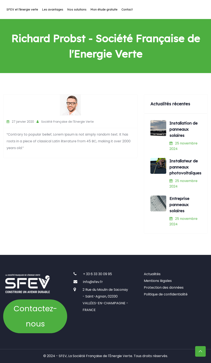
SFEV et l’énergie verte (22, 9)
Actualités (152, 274)
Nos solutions (76, 9)
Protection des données (164, 287)
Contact (127, 9)
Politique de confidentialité (166, 294)
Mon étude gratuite (103, 9)
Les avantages (52, 9)
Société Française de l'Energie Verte (65, 122)
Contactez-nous (35, 316)
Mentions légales (158, 280)
